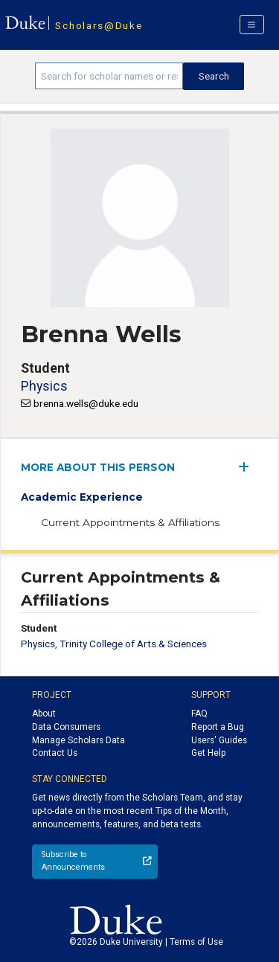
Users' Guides (219, 740)
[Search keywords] (109, 75)
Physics (44, 386)
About (44, 713)
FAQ (199, 713)
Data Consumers (66, 727)
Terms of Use (196, 942)
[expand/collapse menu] (248, 467)
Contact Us (54, 753)
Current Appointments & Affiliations (130, 522)
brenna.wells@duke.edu (85, 403)
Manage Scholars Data (78, 740)
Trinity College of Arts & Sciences (133, 644)
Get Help (208, 753)
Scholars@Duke (98, 25)
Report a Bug (217, 727)
